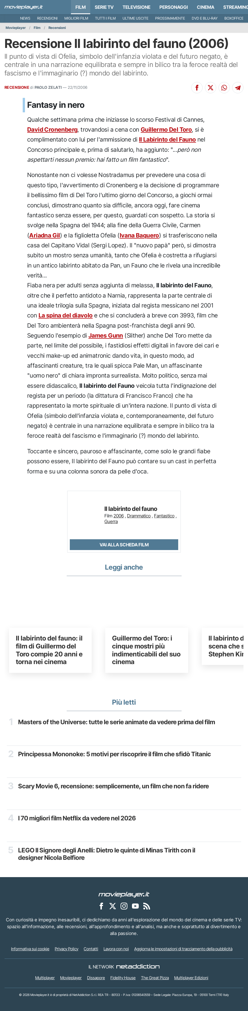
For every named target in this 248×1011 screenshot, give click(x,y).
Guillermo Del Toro (166, 129)
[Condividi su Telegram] (237, 87)
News (25, 18)
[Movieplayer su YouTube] (135, 905)
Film (80, 7)
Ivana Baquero (139, 235)
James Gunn (106, 335)
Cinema (205, 7)
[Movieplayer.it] (23, 7)
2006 (119, 516)
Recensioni (47, 18)
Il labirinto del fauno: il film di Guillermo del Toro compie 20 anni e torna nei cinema (49, 650)
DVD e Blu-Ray (205, 18)
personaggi (173, 7)
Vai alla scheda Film (124, 544)
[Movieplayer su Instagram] (124, 905)
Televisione (136, 7)
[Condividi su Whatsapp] (224, 87)
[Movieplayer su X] (112, 905)
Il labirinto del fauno (130, 509)
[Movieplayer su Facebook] (101, 905)
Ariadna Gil (44, 235)
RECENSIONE (17, 87)
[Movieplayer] (124, 894)
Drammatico (139, 516)
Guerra (111, 521)
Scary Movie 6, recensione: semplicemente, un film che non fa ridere (113, 786)
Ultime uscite (135, 18)
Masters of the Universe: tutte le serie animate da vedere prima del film (116, 722)
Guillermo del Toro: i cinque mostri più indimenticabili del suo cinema (146, 650)
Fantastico (164, 516)
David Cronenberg (52, 129)
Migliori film (76, 18)
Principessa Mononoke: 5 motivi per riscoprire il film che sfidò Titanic (114, 754)
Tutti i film (105, 18)
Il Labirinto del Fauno (167, 139)
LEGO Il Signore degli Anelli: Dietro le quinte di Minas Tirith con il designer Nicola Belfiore (106, 853)
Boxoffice (233, 18)
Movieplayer (16, 28)
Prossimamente (170, 18)
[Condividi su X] (210, 87)
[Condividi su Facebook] (197, 87)
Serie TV (104, 7)
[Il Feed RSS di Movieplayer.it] (146, 905)
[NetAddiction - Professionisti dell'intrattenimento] (137, 966)
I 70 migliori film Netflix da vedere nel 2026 (77, 818)
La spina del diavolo (66, 315)
